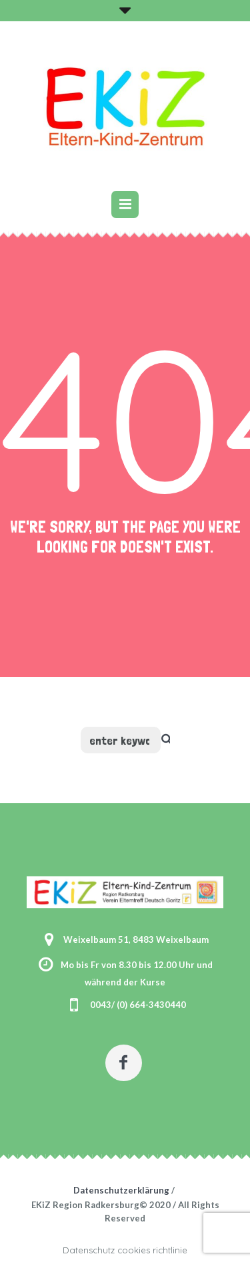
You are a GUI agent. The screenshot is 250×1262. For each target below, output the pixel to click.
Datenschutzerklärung (121, 1190)
